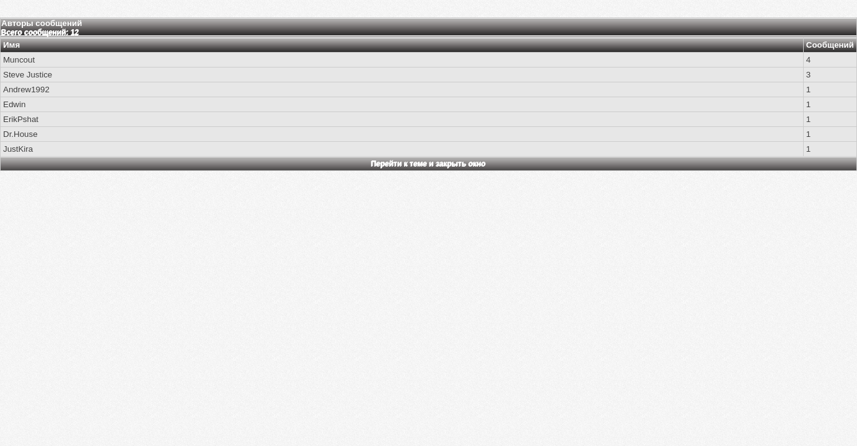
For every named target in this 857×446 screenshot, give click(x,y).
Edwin (14, 104)
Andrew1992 (26, 89)
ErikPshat (20, 119)
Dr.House (20, 134)
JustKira (18, 149)
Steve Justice (27, 74)
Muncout (19, 59)
